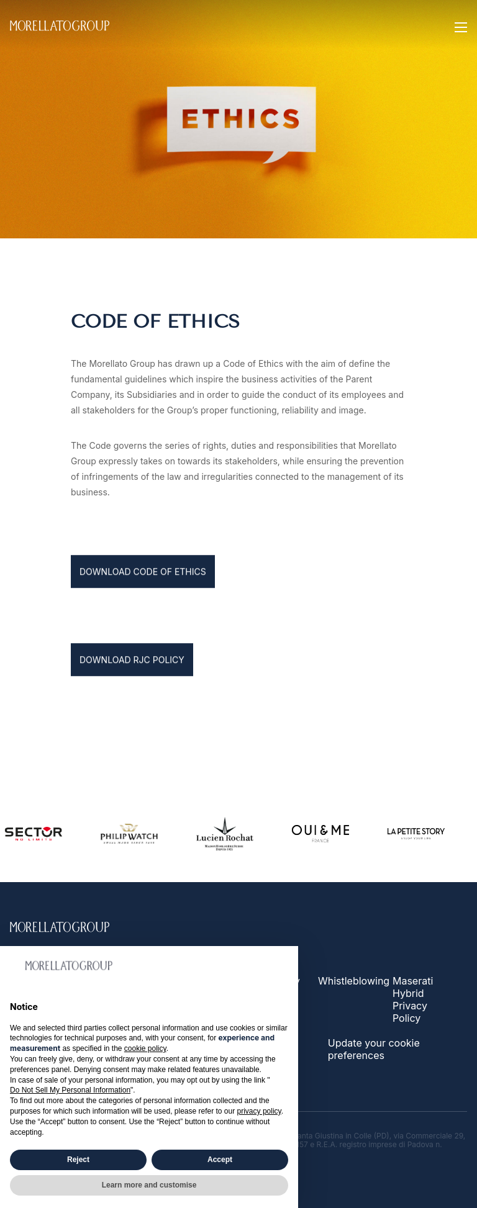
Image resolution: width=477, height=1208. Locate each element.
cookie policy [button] (145, 1048)
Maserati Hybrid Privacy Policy (413, 999)
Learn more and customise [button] (149, 1185)
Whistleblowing (353, 981)
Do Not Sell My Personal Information (70, 1090)
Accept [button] (219, 1159)
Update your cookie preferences (374, 1049)
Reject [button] (78, 1159)
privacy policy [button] (259, 1111)
